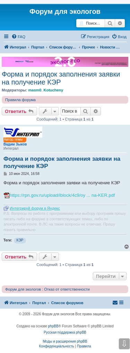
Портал (37, 47)
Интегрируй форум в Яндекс (35, 208)
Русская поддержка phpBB (65, 332)
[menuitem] (18, 37)
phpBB (53, 326)
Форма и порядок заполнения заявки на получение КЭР (61, 78)
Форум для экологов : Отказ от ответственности (47, 289)
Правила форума (20, 100)
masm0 (34, 90)
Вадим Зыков (15, 144)
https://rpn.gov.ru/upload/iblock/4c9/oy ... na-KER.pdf (62, 195)
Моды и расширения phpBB (65, 341)
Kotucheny (53, 90)
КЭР (20, 240)
